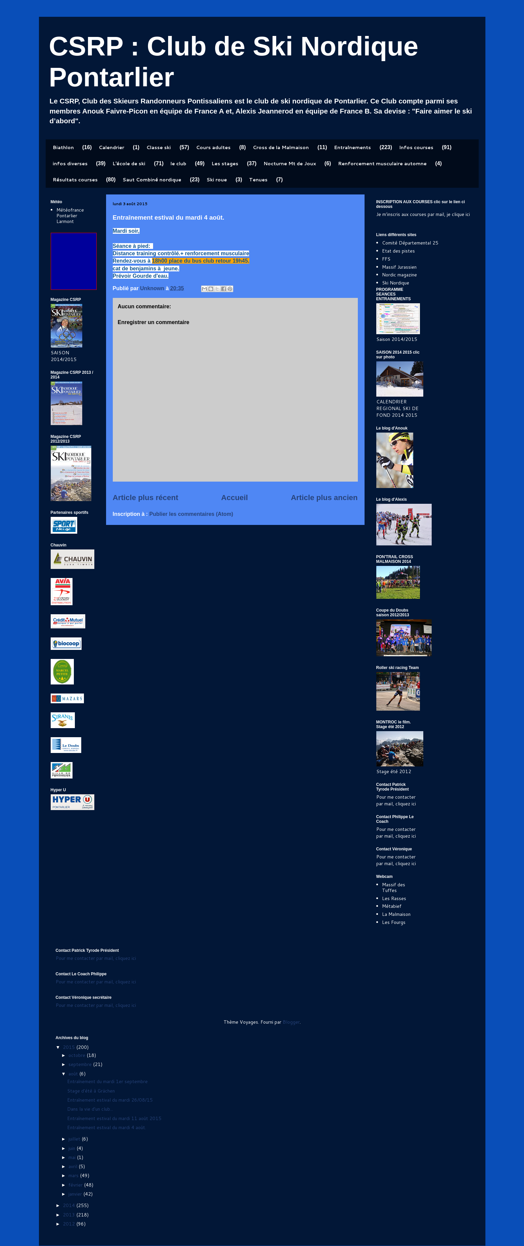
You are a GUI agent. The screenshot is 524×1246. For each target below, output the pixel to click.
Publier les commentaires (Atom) (191, 514)
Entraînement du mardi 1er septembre (107, 1081)
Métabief (391, 906)
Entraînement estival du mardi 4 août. (106, 1127)
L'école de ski (128, 163)
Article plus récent (145, 497)
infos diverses (70, 163)
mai (72, 1157)
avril (73, 1166)
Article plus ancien (324, 497)
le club (178, 163)
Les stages (224, 163)
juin (72, 1148)
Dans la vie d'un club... (90, 1109)
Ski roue (216, 179)
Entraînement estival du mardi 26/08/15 (110, 1100)
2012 (69, 1223)
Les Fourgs (394, 922)
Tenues (258, 179)
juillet (75, 1139)
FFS (386, 259)
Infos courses (416, 147)
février (76, 1185)
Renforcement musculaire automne (382, 163)
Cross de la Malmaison (281, 147)
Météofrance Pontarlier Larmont (70, 216)
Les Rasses (394, 898)
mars (74, 1175)
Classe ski (158, 147)
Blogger (291, 1022)
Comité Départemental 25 (410, 242)
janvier (75, 1194)
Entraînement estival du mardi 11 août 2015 (114, 1118)
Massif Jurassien (399, 267)
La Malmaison (396, 914)
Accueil (234, 497)
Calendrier (111, 147)
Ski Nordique (395, 282)
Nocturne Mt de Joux (290, 163)
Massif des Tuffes (393, 887)
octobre (77, 1055)
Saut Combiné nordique (152, 179)
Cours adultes (213, 147)
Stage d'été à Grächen (91, 1090)
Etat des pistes (398, 251)
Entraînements (352, 147)
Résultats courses (75, 179)
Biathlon (63, 147)
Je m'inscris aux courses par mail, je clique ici (423, 214)
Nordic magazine (399, 274)
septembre (80, 1064)
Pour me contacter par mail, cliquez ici (396, 800)
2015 (69, 1047)
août (73, 1073)
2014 (69, 1205)
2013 (69, 1214)
